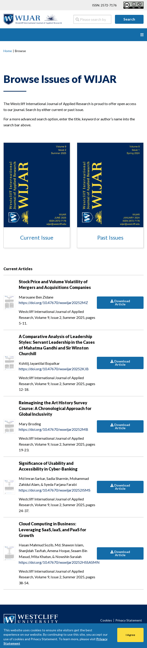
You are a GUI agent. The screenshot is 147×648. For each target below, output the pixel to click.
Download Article (120, 302)
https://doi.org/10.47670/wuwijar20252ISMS (54, 490)
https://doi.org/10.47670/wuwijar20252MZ (53, 302)
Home (7, 51)
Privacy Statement (128, 620)
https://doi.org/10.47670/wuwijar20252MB (53, 429)
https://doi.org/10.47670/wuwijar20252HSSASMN (58, 562)
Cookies (106, 620)
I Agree (130, 635)
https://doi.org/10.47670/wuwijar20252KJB (54, 369)
